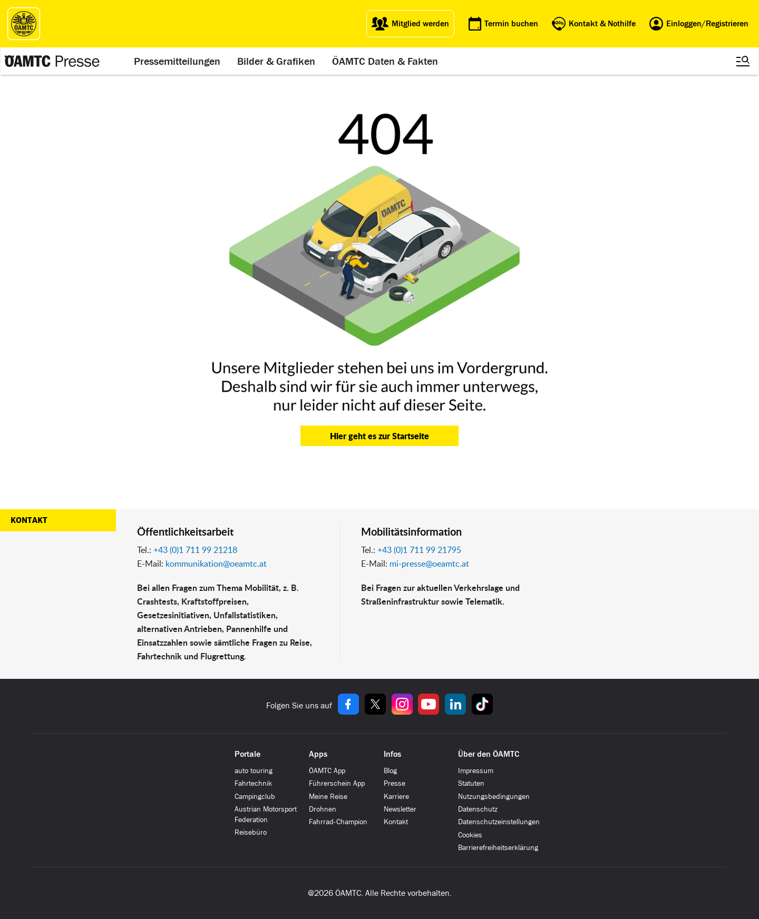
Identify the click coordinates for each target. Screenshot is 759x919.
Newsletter (400, 809)
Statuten (471, 783)
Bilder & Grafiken (276, 61)
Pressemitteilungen (177, 61)
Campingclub (255, 797)
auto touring (254, 771)
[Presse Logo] (52, 61)
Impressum (475, 771)
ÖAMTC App (327, 771)
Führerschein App (337, 783)
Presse (394, 783)
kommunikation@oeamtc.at (216, 563)
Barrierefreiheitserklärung (498, 848)
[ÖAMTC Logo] (23, 23)
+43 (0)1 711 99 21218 (195, 550)
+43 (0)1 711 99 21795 (419, 550)
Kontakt (29, 520)
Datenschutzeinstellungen (499, 822)
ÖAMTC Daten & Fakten (385, 61)
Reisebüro (251, 832)
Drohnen (322, 809)
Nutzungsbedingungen (494, 797)
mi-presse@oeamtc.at (429, 563)
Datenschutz (478, 809)
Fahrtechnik (253, 783)
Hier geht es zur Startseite (379, 436)
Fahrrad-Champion (338, 822)
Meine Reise (328, 797)
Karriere (396, 797)
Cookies (470, 835)
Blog (390, 771)
